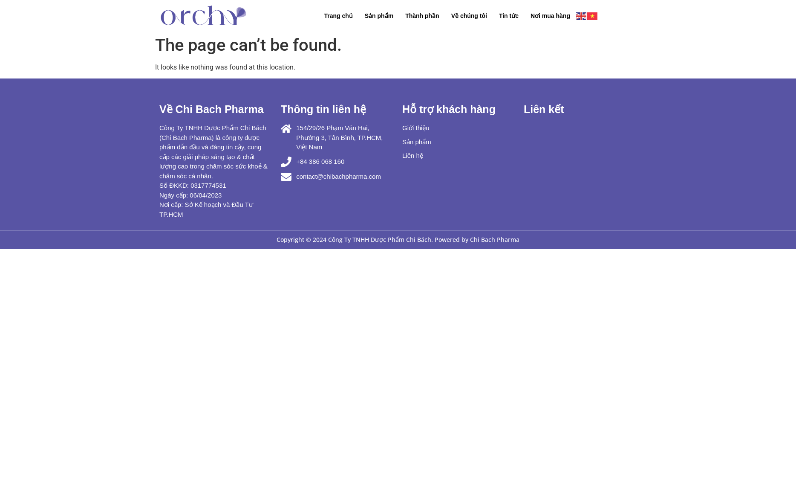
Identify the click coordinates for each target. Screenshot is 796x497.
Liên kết (544, 109)
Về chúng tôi (469, 15)
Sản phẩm (379, 15)
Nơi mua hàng (550, 15)
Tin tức (509, 15)
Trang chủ (338, 15)
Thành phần (422, 15)
